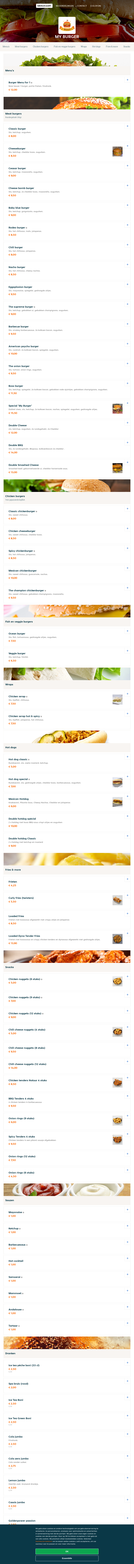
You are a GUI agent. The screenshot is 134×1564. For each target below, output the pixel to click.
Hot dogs (96, 46)
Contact (82, 5)
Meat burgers (21, 46)
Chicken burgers (40, 46)
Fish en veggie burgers (64, 46)
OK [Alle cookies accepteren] (67, 1551)
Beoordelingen (65, 5)
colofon (95, 5)
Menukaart (44, 5)
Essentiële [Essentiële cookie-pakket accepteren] (67, 1558)
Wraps (84, 46)
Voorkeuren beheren (44, 1541)
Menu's (6, 46)
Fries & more (112, 46)
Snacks (126, 46)
